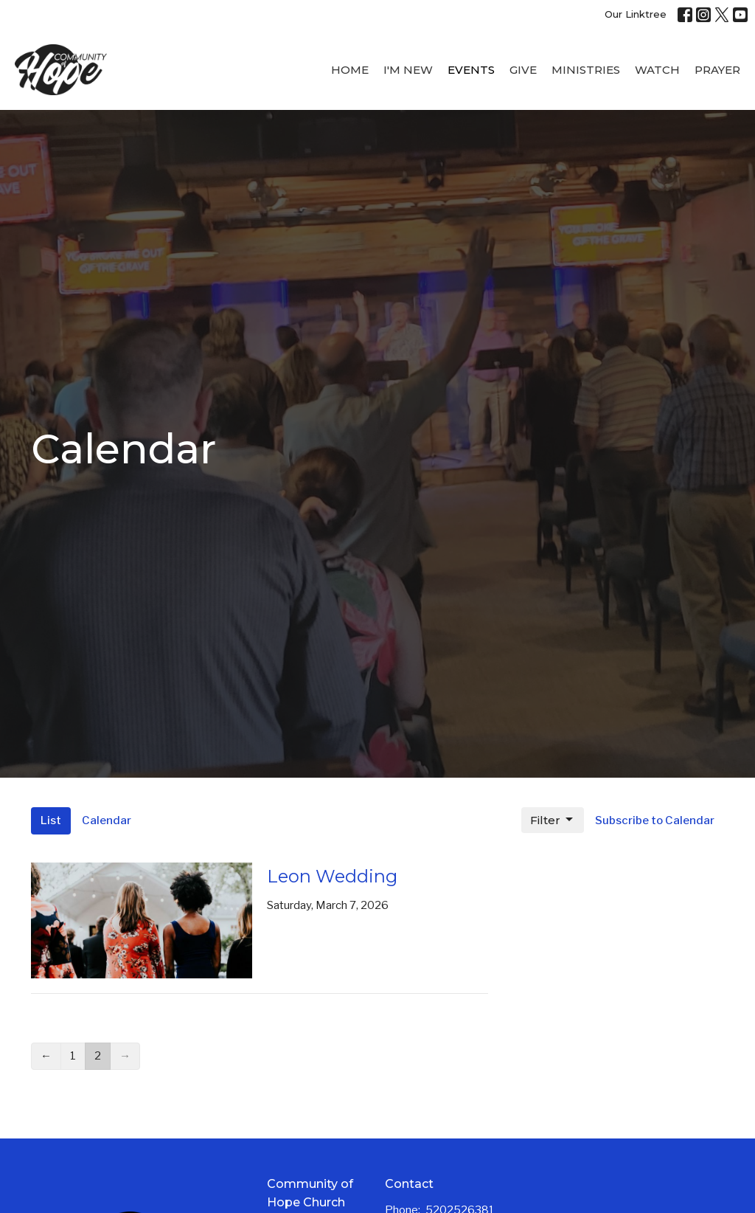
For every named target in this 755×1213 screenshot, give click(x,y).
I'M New (408, 70)
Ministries (586, 70)
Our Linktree (636, 14)
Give (523, 70)
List (51, 820)
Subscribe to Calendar (654, 820)
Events (471, 70)
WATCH (657, 70)
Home (350, 70)
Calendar (106, 820)
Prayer (717, 70)
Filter (552, 819)
